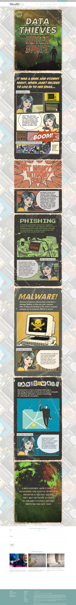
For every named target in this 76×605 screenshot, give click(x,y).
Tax (24, 596)
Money (25, 597)
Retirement (25, 592)
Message (11, 536)
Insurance (25, 595)
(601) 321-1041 (14, 592)
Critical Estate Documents (33, 568)
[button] (36, 4)
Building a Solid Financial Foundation (54, 568)
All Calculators (26, 601)
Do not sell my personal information (52, 600)
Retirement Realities (14, 568)
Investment (25, 593)
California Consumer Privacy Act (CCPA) (58, 599)
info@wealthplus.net (13, 596)
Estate (25, 594)
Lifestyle (25, 598)
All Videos (25, 600)
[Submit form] (12, 545)
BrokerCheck (50, 593)
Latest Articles (26, 599)
